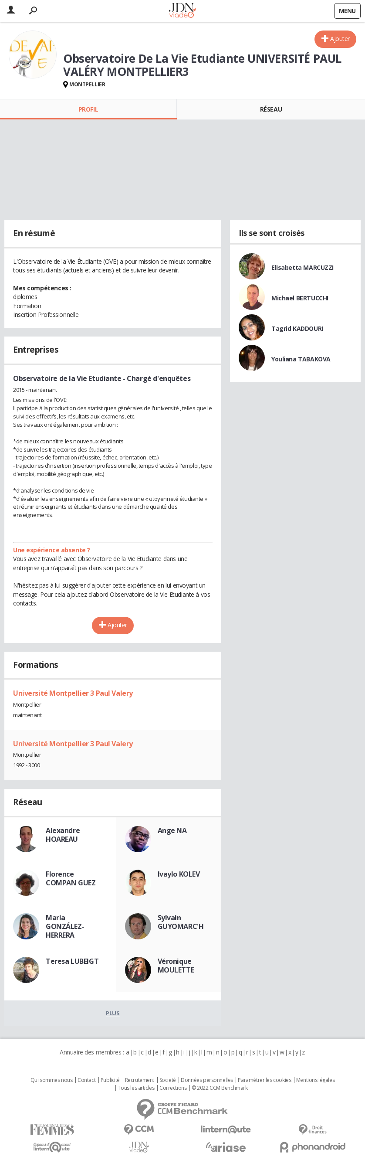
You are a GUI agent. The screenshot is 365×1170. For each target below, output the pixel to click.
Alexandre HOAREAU (63, 835)
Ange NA (172, 830)
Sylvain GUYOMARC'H (181, 922)
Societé (167, 1080)
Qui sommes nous (51, 1080)
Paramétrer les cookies (264, 1080)
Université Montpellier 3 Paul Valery (73, 693)
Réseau (271, 109)
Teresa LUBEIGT (72, 961)
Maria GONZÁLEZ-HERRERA (65, 926)
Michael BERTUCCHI (299, 298)
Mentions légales (315, 1080)
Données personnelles (207, 1080)
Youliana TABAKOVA (301, 359)
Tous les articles (136, 1088)
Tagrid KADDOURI (297, 328)
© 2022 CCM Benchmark (220, 1088)
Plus (112, 1013)
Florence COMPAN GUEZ (70, 878)
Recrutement (139, 1080)
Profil (88, 109)
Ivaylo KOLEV (179, 874)
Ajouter (340, 38)
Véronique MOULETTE (176, 965)
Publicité (110, 1080)
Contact (86, 1080)
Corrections (172, 1088)
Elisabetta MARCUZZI (302, 267)
